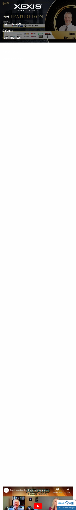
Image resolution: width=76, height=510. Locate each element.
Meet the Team (11, 23)
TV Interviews (11, 38)
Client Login (10, 52)
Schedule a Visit (12, 59)
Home (6, 16)
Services (7, 30)
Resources (9, 45)
